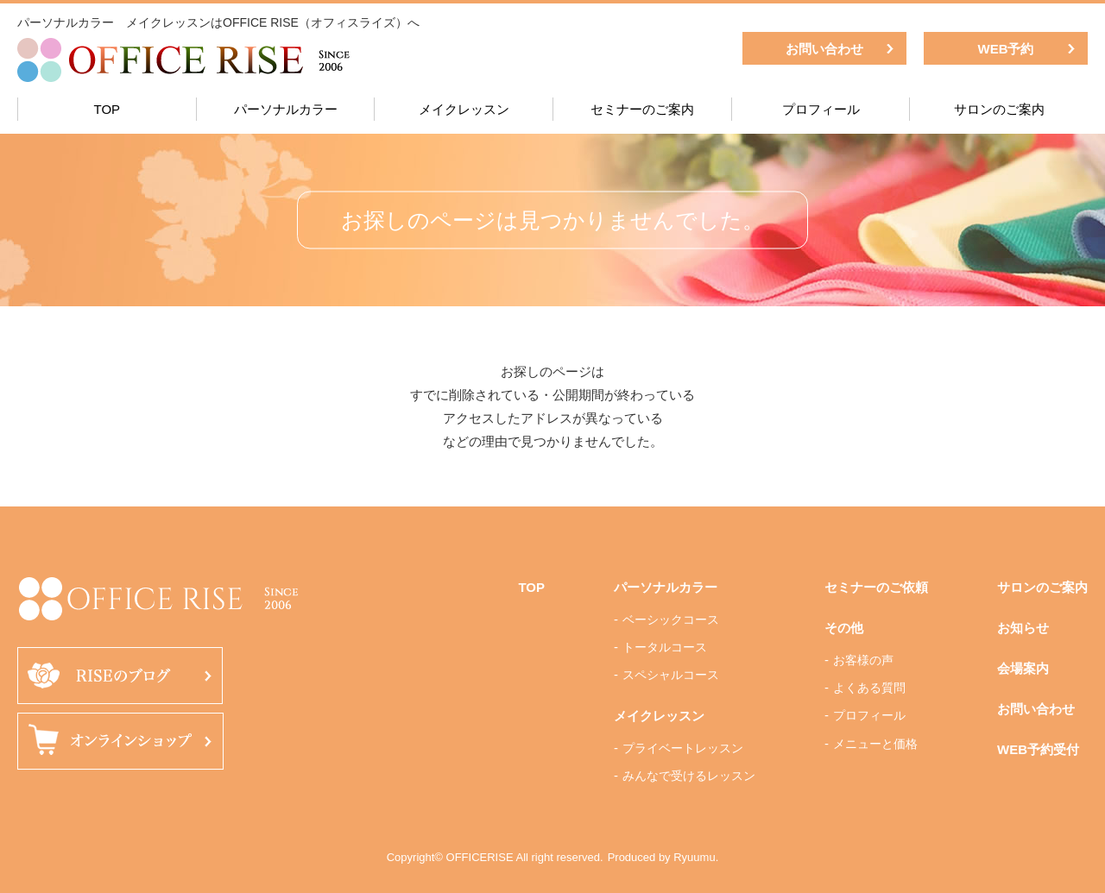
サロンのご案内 (999, 109)
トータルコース (664, 647)
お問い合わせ (824, 48)
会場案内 (1023, 668)
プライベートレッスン (682, 748)
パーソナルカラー (286, 109)
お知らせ (1023, 627)
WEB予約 (1006, 48)
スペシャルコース (670, 675)
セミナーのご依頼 (876, 587)
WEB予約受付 (1038, 749)
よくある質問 (869, 688)
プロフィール (821, 109)
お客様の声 (863, 660)
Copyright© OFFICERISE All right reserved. (495, 857)
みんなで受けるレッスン (688, 776)
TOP (107, 109)
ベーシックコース (670, 619)
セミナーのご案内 (642, 109)
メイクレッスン (464, 109)
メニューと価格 (875, 744)
